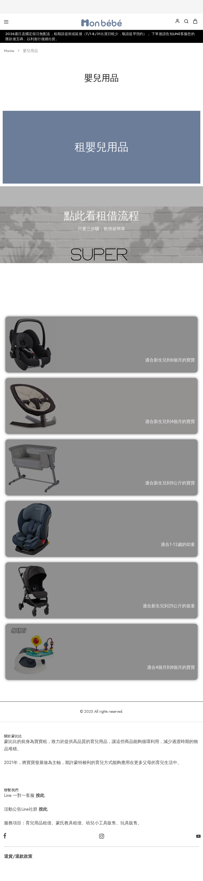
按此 (40, 795)
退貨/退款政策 (18, 856)
